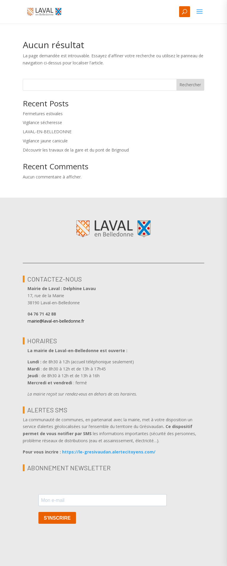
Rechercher (190, 84)
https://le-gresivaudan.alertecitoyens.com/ (108, 452)
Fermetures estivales (43, 113)
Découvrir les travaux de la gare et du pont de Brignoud (76, 150)
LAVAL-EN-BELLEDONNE (47, 131)
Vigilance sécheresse (42, 122)
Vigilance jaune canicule (45, 141)
